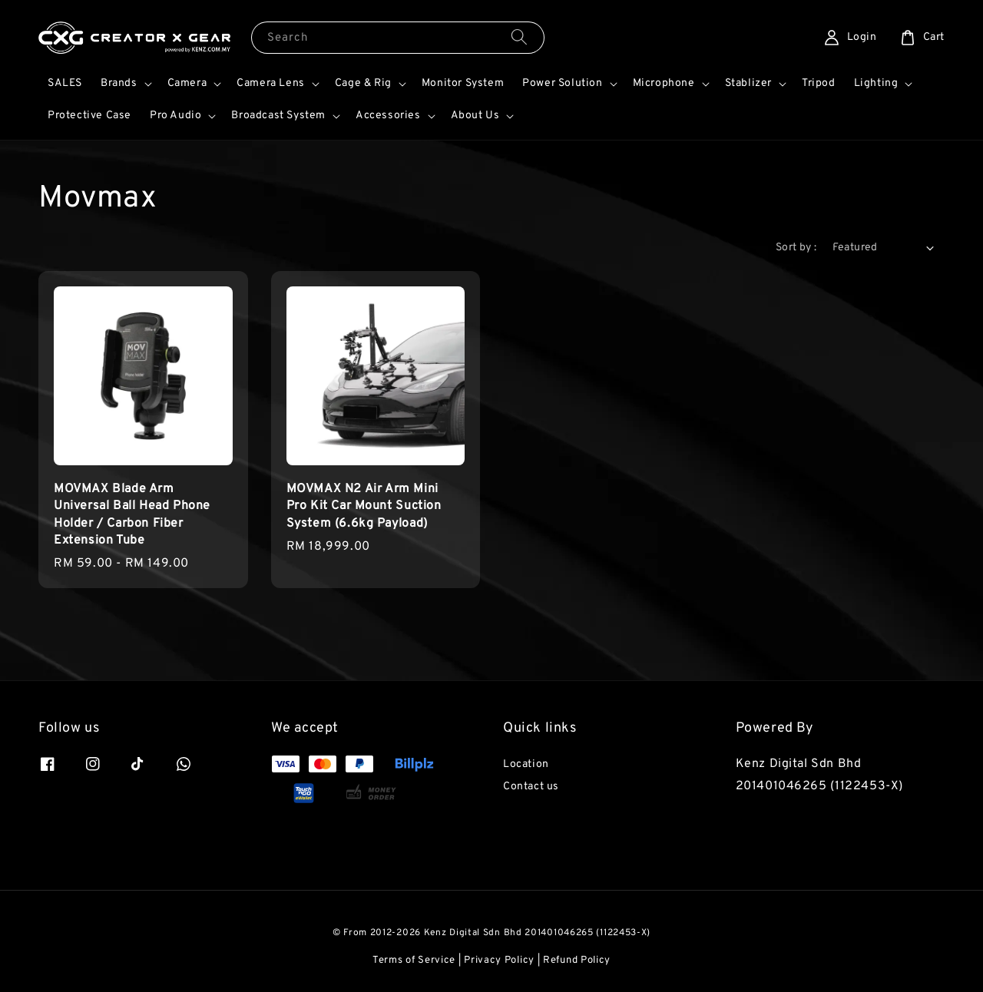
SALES (65, 83)
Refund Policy (577, 960)
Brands (119, 83)
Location (526, 764)
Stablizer (748, 83)
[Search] (519, 37)
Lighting (876, 83)
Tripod (819, 83)
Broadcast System (278, 115)
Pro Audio (175, 115)
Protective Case (89, 115)
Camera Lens (271, 83)
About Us (475, 115)
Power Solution (562, 83)
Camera (187, 83)
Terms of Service (413, 960)
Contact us (531, 786)
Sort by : (796, 247)
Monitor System (463, 83)
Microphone (664, 83)
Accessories (388, 115)
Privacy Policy (499, 960)
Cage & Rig (363, 83)
